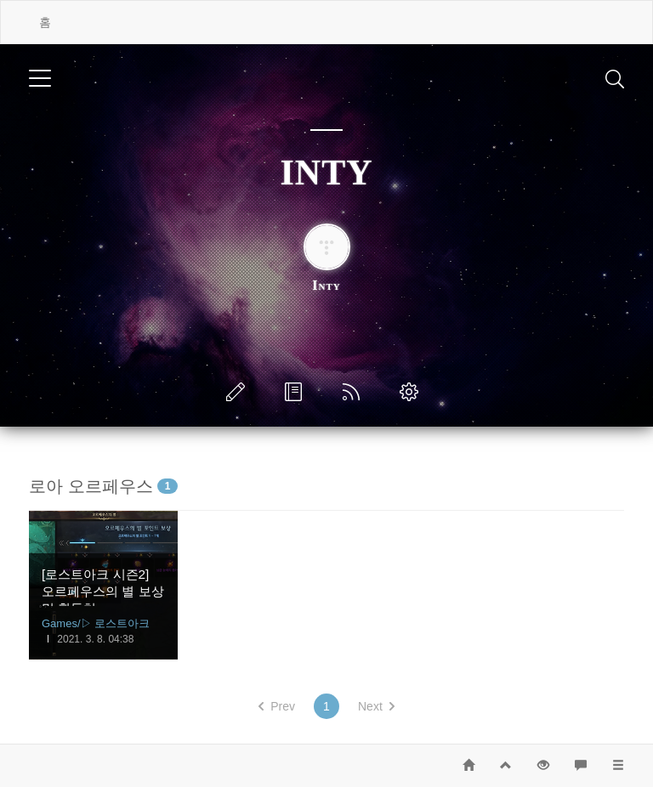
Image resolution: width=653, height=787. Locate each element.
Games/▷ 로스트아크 (96, 623)
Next (376, 706)
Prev (276, 706)
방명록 (296, 392)
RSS (354, 392)
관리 (412, 392)
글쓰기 (239, 392)
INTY (326, 172)
